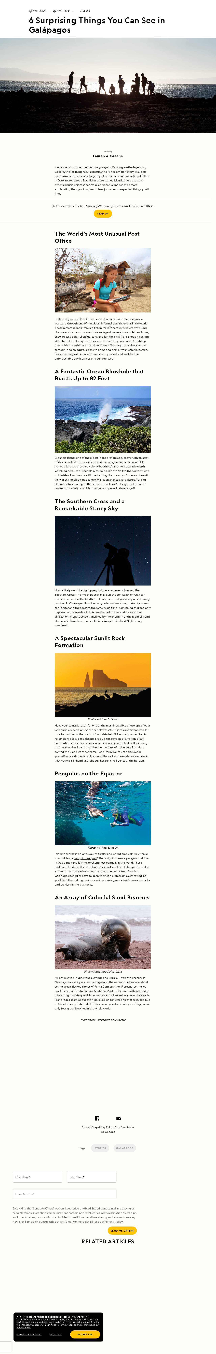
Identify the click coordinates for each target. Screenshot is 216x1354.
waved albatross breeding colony (76, 466)
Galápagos (124, 1148)
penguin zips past (85, 858)
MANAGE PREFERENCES (29, 1334)
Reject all (56, 1334)
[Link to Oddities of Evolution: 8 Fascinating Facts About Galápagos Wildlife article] (53, 1267)
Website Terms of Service (63, 1324)
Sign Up (102, 213)
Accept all (85, 1334)
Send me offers (122, 1230)
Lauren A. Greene (108, 156)
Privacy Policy (24, 1327)
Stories (100, 1148)
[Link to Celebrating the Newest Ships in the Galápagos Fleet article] (162, 1267)
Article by (108, 151)
